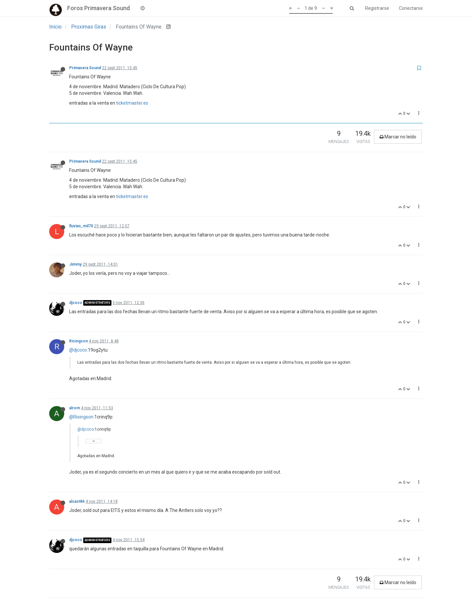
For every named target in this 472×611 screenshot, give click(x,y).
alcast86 (77, 501)
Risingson (78, 341)
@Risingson (81, 416)
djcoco (75, 302)
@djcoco (78, 350)
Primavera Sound (85, 68)
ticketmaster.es (132, 103)
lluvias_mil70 (81, 226)
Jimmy (75, 264)
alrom (74, 408)
